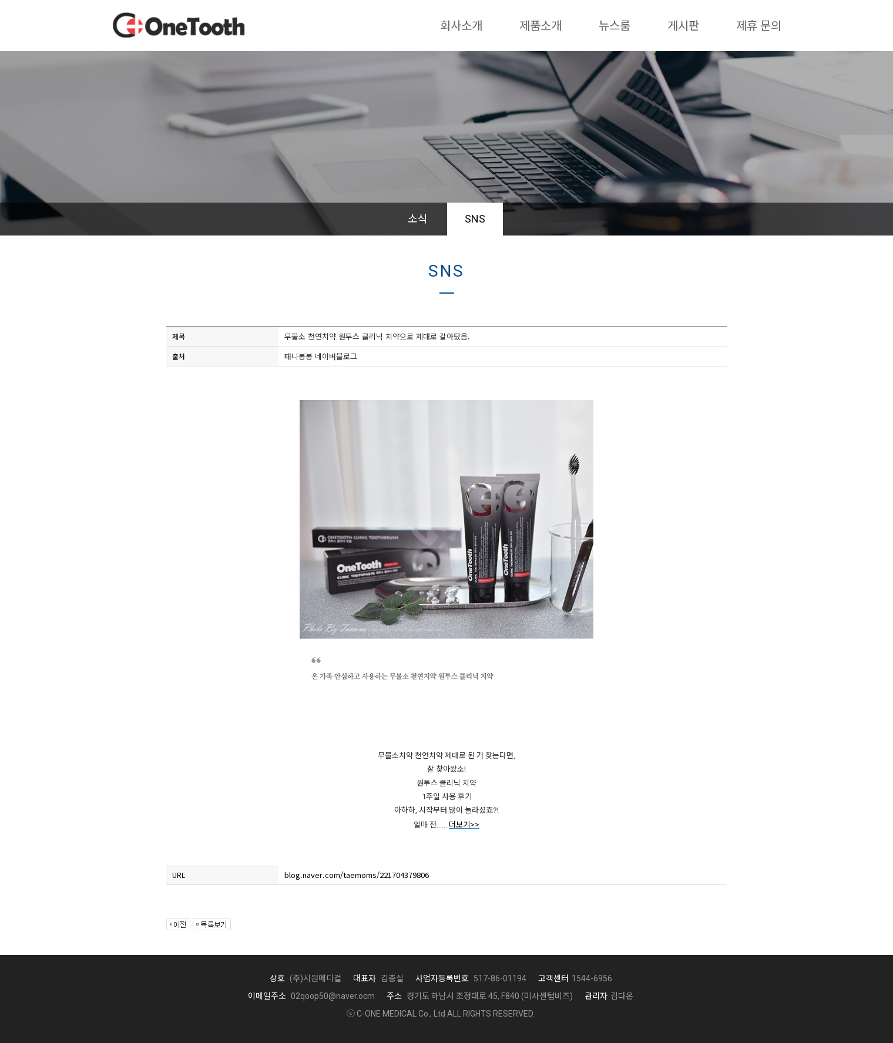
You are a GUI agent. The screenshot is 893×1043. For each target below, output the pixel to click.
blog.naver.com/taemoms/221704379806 (356, 874)
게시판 (683, 26)
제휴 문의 (758, 26)
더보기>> (464, 824)
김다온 (609, 996)
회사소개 (461, 26)
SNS (475, 219)
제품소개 (540, 26)
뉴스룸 (614, 26)
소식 (418, 219)
